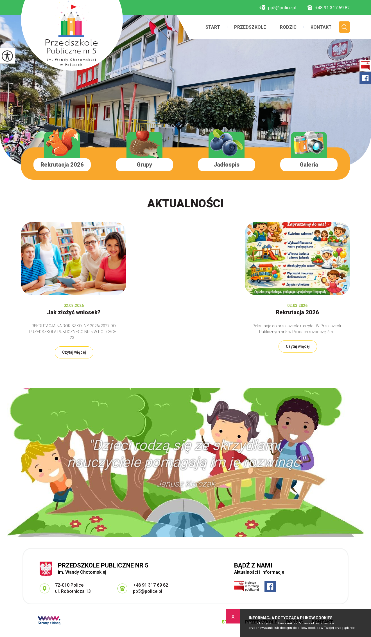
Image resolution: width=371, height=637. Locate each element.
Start (212, 27)
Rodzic (288, 27)
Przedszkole (250, 27)
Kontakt (321, 27)
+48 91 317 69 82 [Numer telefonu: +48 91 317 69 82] (150, 585)
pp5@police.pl (277, 7)
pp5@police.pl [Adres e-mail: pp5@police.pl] (147, 591)
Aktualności (185, 203)
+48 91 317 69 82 (328, 7)
